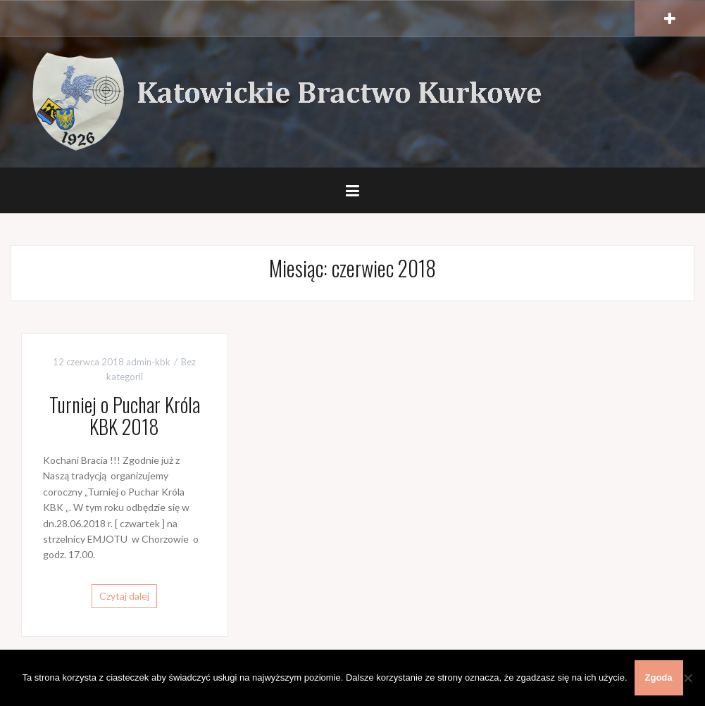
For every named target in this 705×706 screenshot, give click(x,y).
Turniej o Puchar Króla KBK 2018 (124, 415)
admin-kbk (148, 361)
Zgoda (659, 677)
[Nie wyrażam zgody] (687, 678)
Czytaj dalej (124, 596)
